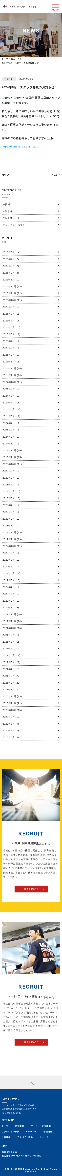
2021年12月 (12, 614)
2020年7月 (10, 730)
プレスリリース (11, 218)
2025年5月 (11, 334)
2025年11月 (12, 293)
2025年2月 (11, 354)
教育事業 (19, 1126)
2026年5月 (10, 252)
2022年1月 (10, 607)
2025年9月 (11, 306)
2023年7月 (11, 484)
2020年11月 (12, 703)
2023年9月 (11, 470)
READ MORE (31, 895)
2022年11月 (12, 539)
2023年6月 (11, 491)
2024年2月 (11, 436)
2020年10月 (12, 710)
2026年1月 (11, 279)
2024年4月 (11, 423)
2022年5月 (11, 580)
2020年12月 (12, 696)
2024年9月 (11, 388)
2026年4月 (10, 259)
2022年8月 (11, 559)
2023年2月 (11, 518)
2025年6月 (11, 327)
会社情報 (47, 1131)
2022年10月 (12, 546)
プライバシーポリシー (14, 224)
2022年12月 (12, 532)
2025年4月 (11, 341)
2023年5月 (11, 498)
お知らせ (7, 211)
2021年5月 (11, 662)
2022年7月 (11, 566)
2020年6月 (10, 737)
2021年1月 (11, 689)
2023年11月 (12, 457)
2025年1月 (11, 361)
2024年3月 (11, 429)
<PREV (6, 174)
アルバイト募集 (25, 1137)
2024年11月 (12, 375)
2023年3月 (11, 511)
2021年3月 (11, 675)
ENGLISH (31, 1131)
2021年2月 (11, 682)
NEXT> (56, 174)
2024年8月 (11, 395)
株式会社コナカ (9, 1151)
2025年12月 (12, 286)
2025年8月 (11, 313)
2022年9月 (11, 552)
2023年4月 (11, 505)
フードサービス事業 (41, 1126)
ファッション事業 (10, 1131)
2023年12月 (12, 450)
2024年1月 (11, 443)
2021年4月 (11, 669)
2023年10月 (12, 464)
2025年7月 (11, 320)
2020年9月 (11, 716)
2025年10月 (12, 300)
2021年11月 (12, 621)
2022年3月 (11, 593)
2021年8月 (11, 641)
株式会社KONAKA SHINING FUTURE (21, 1155)
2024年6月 (11, 409)
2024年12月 (12, 368)
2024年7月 (11, 402)
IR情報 (6, 204)
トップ (5, 58)
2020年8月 (10, 723)
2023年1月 (11, 525)
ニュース (44, 1137)
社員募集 (6, 1137)
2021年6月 (11, 655)
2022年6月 (11, 573)
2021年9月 (11, 634)
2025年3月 (11, 347)
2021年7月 (11, 648)
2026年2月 (10, 272)
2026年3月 (10, 265)
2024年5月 (11, 416)
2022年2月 (11, 600)
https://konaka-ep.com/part (20, 146)
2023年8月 (11, 477)
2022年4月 (11, 587)
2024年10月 (12, 382)
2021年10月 (12, 628)
